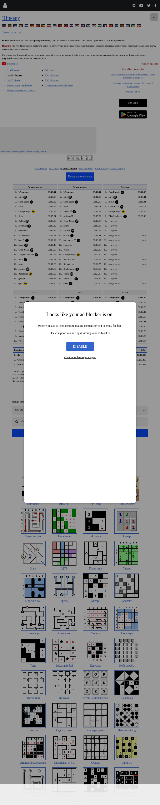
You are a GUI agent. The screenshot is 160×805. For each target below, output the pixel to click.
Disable (80, 346)
